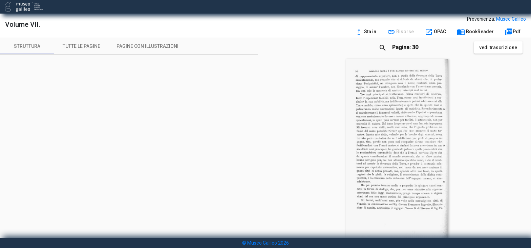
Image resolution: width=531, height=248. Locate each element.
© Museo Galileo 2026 (265, 243)
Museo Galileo (511, 19)
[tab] (27, 46)
